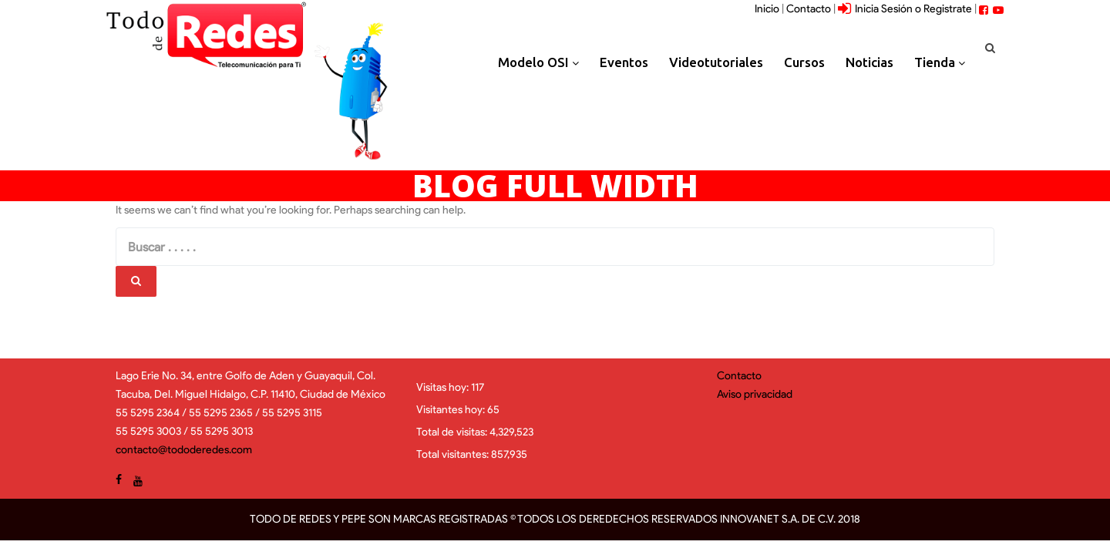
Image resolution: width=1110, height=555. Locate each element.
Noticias (869, 62)
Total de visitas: (452, 432)
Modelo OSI (538, 62)
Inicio (767, 8)
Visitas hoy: (443, 387)
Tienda (939, 62)
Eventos (624, 62)
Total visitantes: (453, 454)
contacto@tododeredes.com (184, 449)
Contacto (808, 8)
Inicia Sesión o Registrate (905, 8)
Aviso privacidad (754, 394)
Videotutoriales (716, 62)
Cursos (804, 62)
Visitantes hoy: (451, 409)
